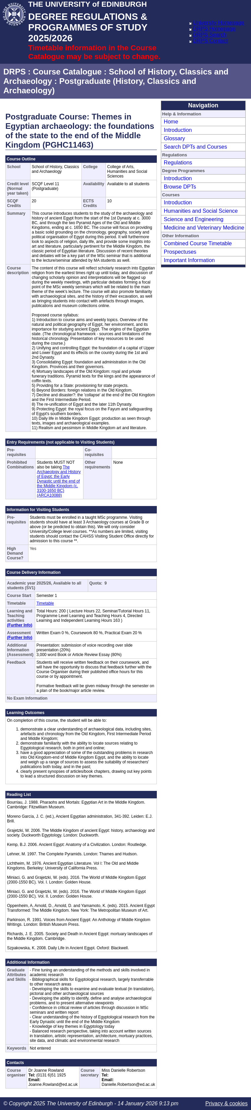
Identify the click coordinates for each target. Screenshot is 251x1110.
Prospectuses (180, 252)
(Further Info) (19, 625)
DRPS (14, 71)
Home (171, 121)
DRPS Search (210, 35)
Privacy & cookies (226, 1103)
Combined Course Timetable (198, 243)
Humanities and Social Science (201, 211)
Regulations (178, 162)
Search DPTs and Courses (195, 147)
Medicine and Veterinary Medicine (204, 228)
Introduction (178, 130)
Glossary (174, 138)
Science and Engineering (194, 219)
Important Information (189, 260)
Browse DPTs (180, 187)
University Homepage (218, 23)
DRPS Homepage (214, 29)
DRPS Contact (210, 41)
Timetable (45, 603)
